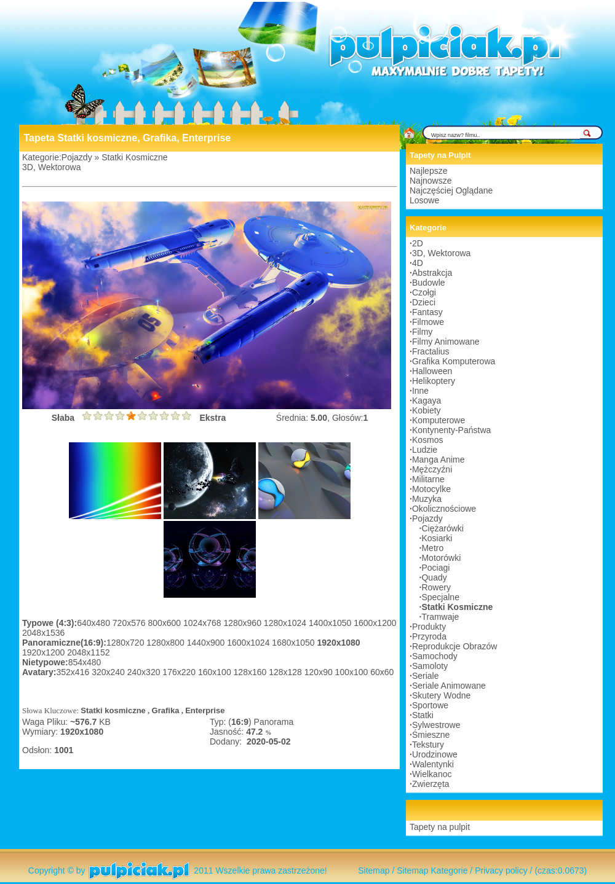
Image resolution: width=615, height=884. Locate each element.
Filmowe (428, 322)
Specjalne (440, 597)
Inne (420, 391)
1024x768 (203, 623)
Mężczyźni (432, 469)
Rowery (435, 587)
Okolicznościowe (444, 509)
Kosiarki (436, 538)
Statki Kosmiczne (134, 157)
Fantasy (427, 312)
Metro (432, 548)
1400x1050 (331, 623)
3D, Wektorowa (51, 167)
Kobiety (426, 410)
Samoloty (430, 666)
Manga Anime (438, 459)
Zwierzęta (431, 784)
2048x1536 (43, 633)
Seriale (425, 676)
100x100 (353, 672)
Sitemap (373, 870)
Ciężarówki (442, 528)
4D (417, 263)
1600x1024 (249, 642)
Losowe (424, 200)
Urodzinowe (435, 754)
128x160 (251, 672)
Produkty (429, 627)
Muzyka (427, 499)
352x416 (74, 672)
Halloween (432, 371)
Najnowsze (430, 181)
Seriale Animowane (449, 685)
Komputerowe (438, 420)
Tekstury (428, 744)
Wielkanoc (432, 774)
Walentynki (433, 764)
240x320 (145, 672)
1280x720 (126, 642)
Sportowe (430, 705)
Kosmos (427, 440)
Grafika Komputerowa (453, 361)
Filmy (422, 332)
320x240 (109, 672)
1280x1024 (286, 623)
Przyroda (429, 636)
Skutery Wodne (441, 695)
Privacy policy (501, 870)
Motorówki (441, 558)
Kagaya (426, 400)
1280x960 (243, 623)
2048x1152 (88, 652)
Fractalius (431, 351)
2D (417, 243)
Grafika (166, 710)
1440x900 (207, 642)
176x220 (180, 672)
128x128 (286, 672)
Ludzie (424, 450)
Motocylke (431, 489)
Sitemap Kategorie (432, 870)
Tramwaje (440, 617)
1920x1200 (44, 652)
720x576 (130, 623)
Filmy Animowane (446, 341)
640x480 (95, 623)
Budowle (428, 282)
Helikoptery (433, 381)
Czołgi (424, 292)
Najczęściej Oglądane (451, 190)
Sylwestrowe (436, 725)
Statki (423, 715)
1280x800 (166, 642)
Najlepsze (428, 171)
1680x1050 (294, 642)
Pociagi (435, 568)
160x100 (216, 672)
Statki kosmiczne (113, 710)
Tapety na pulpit (440, 827)
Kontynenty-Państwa (451, 430)
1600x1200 (375, 623)
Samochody (435, 656)
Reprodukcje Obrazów (455, 646)
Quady (433, 577)
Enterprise (204, 710)
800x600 (165, 623)
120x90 (319, 672)
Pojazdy (77, 157)
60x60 (382, 672)
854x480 (84, 662)
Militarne (428, 479)
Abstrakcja (432, 273)
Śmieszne (431, 735)
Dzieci (423, 302)
